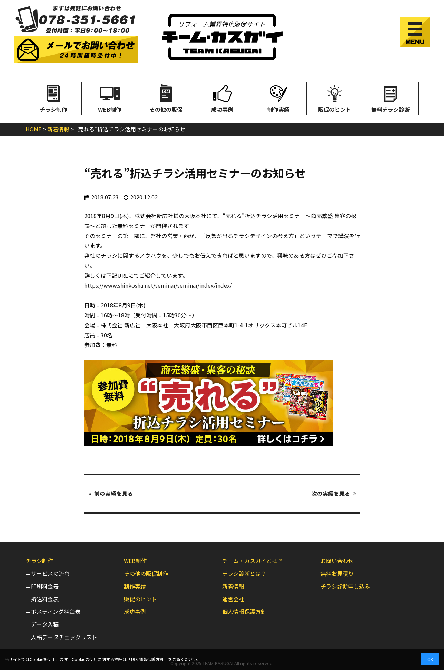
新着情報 (233, 585)
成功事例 (222, 98)
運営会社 (233, 598)
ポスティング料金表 (55, 611)
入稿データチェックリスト (64, 636)
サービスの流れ (50, 573)
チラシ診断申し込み (345, 585)
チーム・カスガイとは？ (252, 560)
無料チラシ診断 (390, 98)
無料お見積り (337, 573)
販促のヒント (334, 98)
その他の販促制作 (146, 573)
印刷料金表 (45, 585)
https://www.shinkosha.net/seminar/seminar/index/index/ (158, 285)
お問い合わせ (337, 560)
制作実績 (278, 98)
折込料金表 (45, 598)
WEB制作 (109, 98)
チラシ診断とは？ (244, 573)
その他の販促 (165, 98)
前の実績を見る (110, 494)
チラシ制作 (53, 98)
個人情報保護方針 (244, 611)
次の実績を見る (334, 494)
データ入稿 (45, 624)
